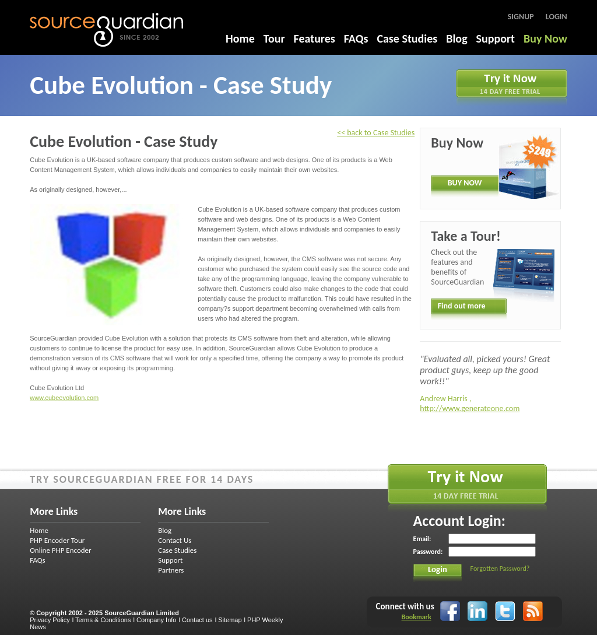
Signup (521, 17)
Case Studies (407, 38)
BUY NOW (465, 183)
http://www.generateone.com (469, 408)
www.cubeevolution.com (64, 397)
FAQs (356, 38)
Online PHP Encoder (60, 550)
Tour (274, 38)
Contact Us (174, 540)
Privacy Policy (49, 619)
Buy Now (545, 38)
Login (556, 17)
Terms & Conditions (103, 619)
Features (314, 38)
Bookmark (416, 617)
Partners (171, 570)
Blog (456, 38)
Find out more (462, 306)
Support (495, 38)
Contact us (197, 619)
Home (240, 38)
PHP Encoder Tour (57, 540)
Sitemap (229, 619)
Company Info (156, 619)
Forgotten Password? (500, 568)
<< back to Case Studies (376, 133)
